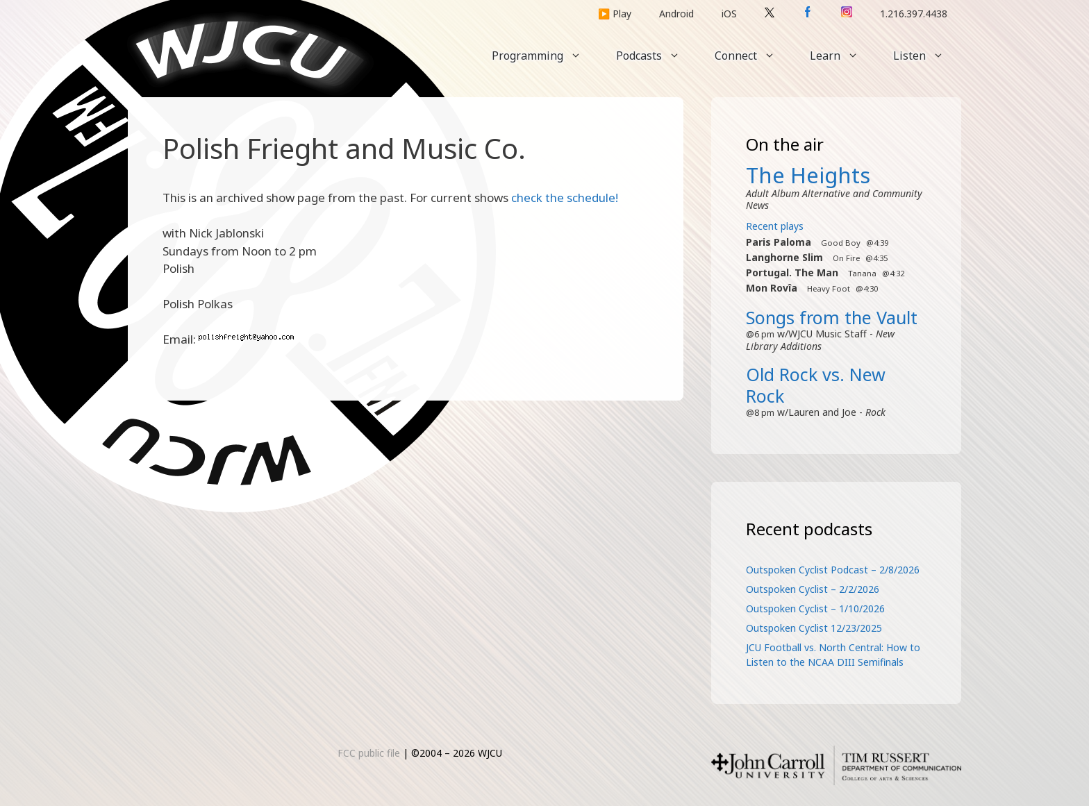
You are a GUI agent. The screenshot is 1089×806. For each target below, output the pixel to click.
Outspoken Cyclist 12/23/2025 (814, 628)
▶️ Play (614, 13)
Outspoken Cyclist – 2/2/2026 (812, 589)
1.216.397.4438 (913, 13)
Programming (545, 55)
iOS (729, 13)
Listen (927, 55)
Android (676, 13)
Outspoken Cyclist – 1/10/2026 (815, 608)
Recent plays (775, 226)
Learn (843, 55)
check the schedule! (564, 197)
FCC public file (369, 752)
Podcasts (656, 55)
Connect (753, 55)
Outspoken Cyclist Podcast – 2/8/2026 (833, 569)
